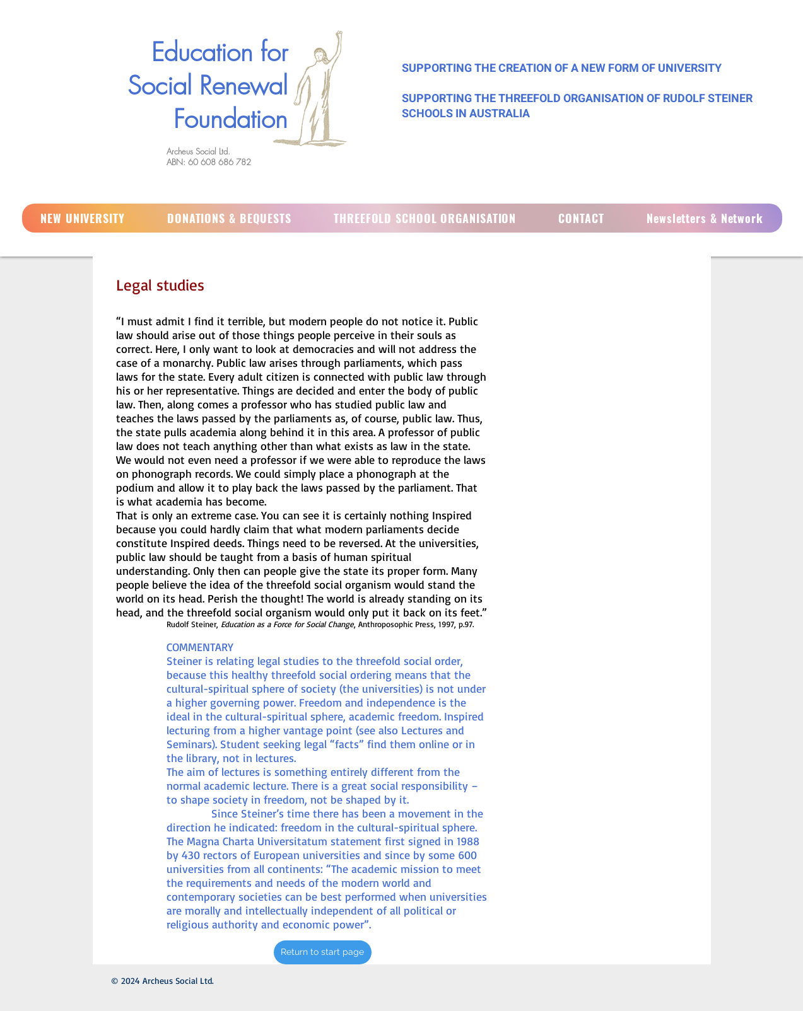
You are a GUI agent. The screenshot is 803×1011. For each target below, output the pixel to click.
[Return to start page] (323, 952)
